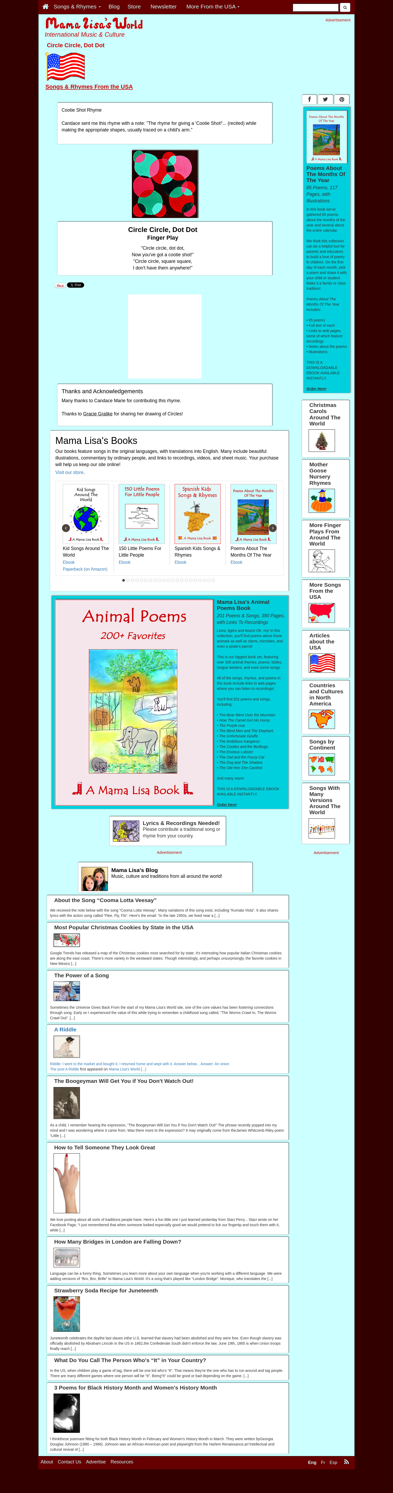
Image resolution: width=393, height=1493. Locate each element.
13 (177, 580)
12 (173, 580)
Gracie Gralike (98, 413)
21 (213, 580)
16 (191, 580)
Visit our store (69, 472)
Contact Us (69, 1481)
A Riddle (72, 1069)
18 (200, 580)
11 (168, 580)
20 (209, 580)
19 (204, 580)
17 (195, 580)
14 (182, 580)
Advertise (96, 1481)
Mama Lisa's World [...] (127, 1069)
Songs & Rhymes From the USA (89, 86)
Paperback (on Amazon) (85, 569)
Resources (122, 1481)
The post (57, 1069)
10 (164, 580)
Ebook (69, 562)
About (47, 1481)
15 (186, 580)
